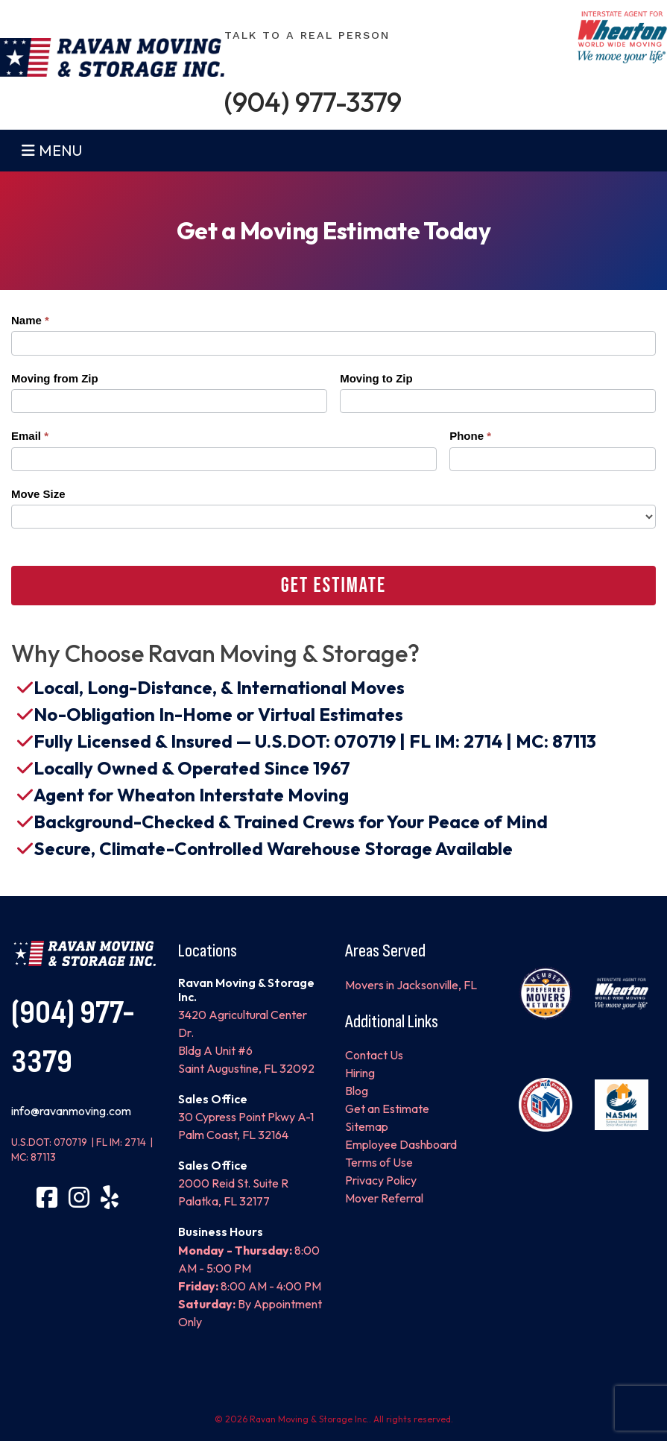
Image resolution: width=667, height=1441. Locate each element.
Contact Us (374, 1054)
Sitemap (366, 1126)
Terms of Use (379, 1162)
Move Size (38, 494)
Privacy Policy (381, 1180)
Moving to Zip (376, 378)
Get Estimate (333, 585)
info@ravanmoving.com (71, 1110)
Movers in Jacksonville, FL (411, 984)
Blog (356, 1090)
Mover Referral (384, 1198)
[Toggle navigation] (33, 150)
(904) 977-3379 (313, 102)
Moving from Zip (54, 378)
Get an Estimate (387, 1108)
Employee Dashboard (401, 1144)
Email (29, 435)
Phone (470, 435)
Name (30, 320)
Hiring (360, 1072)
